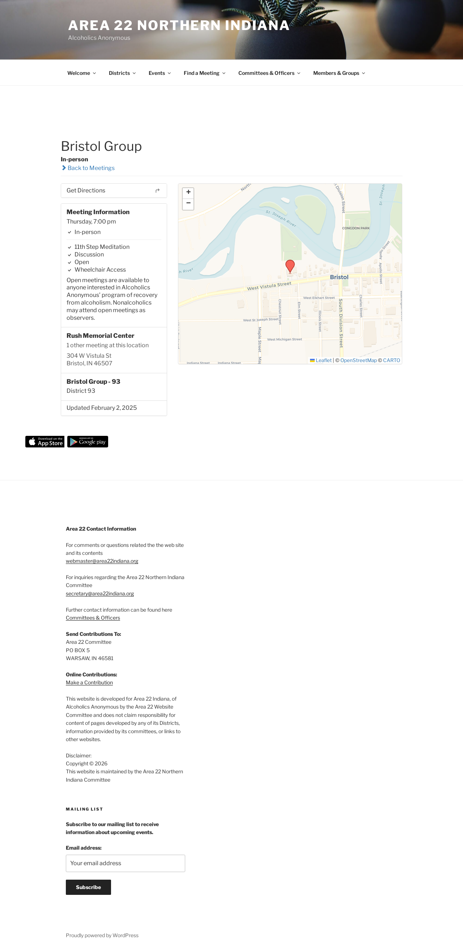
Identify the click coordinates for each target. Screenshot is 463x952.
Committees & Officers (269, 73)
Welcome (82, 73)
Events (160, 73)
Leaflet (321, 360)
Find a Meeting (205, 73)
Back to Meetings (88, 168)
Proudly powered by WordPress (102, 935)
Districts (123, 73)
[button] (287, 262)
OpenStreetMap (358, 360)
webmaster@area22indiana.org (102, 561)
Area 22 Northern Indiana (179, 25)
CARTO (391, 360)
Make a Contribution (89, 682)
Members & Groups (339, 73)
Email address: (84, 848)
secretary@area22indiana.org (100, 593)
